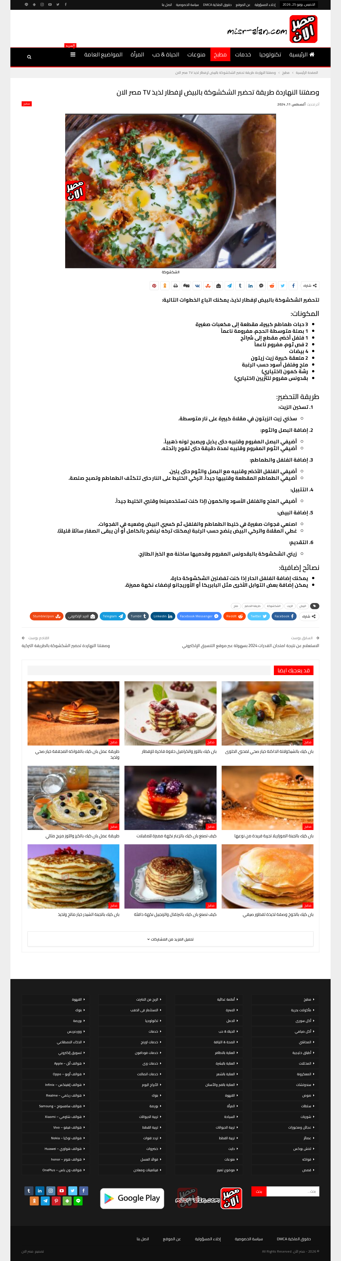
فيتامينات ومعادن (145, 1170)
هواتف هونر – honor (66, 1159)
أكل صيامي (303, 1031)
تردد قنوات (150, 1138)
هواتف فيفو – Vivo (67, 1127)
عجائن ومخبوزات (299, 1127)
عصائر (307, 1138)
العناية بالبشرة (225, 1063)
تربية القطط (227, 1138)
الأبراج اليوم (150, 1084)
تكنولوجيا (270, 54)
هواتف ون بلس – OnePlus (62, 1170)
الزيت (290, 606)
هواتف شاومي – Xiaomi (63, 1116)
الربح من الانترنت (147, 999)
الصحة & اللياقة (224, 1042)
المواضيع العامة (103, 54)
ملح (236, 606)
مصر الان (27, 1251)
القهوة (230, 1095)
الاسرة (230, 1010)
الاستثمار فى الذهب (144, 1010)
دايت (231, 1148)
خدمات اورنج (149, 1042)
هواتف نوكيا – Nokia (66, 1138)
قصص (306, 1170)
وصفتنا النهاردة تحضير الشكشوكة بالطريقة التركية (66, 645)
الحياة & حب (165, 54)
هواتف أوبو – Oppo (67, 1074)
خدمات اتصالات (147, 1074)
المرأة (137, 54)
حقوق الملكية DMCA (217, 4)
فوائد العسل (149, 1159)
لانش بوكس (302, 1148)
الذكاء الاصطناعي (69, 1042)
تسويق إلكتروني (70, 1052)
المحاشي (305, 1042)
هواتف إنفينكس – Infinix (63, 1084)
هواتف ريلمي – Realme (64, 1095)
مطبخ (220, 54)
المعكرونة (304, 1074)
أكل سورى (303, 1020)
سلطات (306, 1106)
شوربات (306, 1116)
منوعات (196, 54)
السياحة (229, 1116)
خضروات (152, 1148)
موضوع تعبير (226, 1170)
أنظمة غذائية (226, 999)
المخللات (305, 1063)
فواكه (306, 1159)
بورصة (153, 1106)
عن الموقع (243, 4)
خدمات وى (150, 1063)
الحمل (230, 1020)
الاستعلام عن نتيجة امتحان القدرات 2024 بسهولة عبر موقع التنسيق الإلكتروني (250, 645)
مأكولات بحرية (301, 1010)
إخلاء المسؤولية (265, 4)
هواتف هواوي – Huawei (63, 1148)
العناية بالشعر (225, 1074)
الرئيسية (302, 54)
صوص (306, 1095)
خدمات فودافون (146, 1052)
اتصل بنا (167, 4)
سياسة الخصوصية (187, 4)
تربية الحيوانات (225, 1127)
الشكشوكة (274, 606)
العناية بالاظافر (225, 1052)
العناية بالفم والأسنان (220, 1084)
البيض (302, 606)
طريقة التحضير (253, 606)
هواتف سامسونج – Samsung (60, 1106)
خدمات (243, 54)
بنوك (155, 1095)
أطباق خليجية (301, 1052)
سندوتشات (303, 1084)
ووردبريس (74, 1031)
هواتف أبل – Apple (68, 1063)
